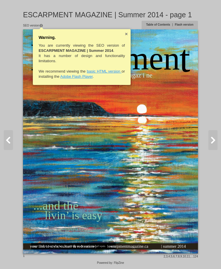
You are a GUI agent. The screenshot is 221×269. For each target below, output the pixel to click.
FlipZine (119, 262)
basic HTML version (104, 71)
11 (188, 256)
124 (195, 256)
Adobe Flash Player (76, 76)
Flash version (184, 24)
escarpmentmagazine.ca (128, 246)
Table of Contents (158, 24)
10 (184, 256)
